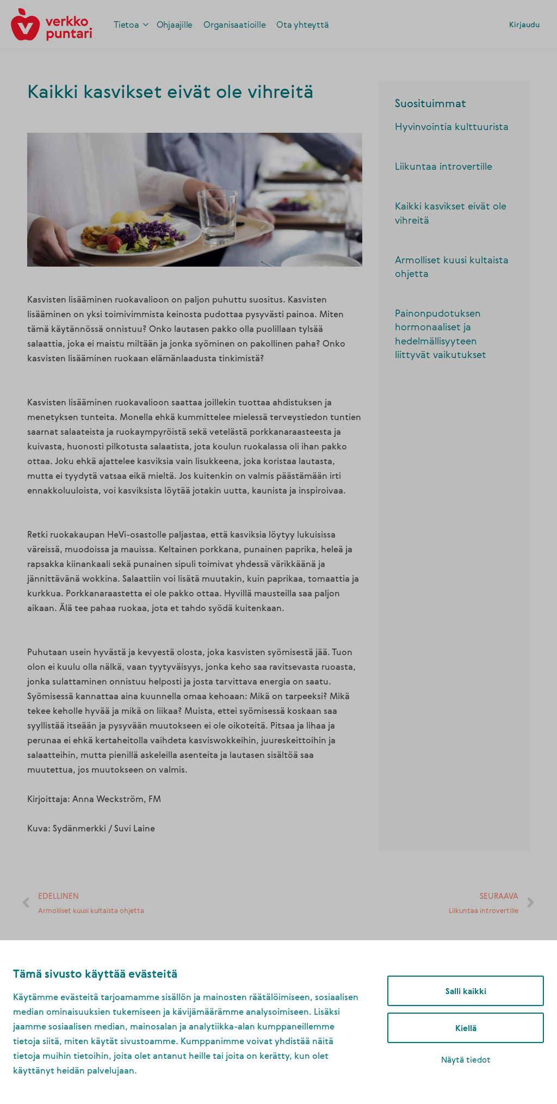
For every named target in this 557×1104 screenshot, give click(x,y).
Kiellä (465, 1027)
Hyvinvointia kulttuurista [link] (452, 126)
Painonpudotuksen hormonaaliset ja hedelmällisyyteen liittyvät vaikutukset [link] (440, 333)
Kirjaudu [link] (524, 24)
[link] (51, 23)
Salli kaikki (465, 990)
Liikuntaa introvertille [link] (443, 165)
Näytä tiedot (466, 1059)
